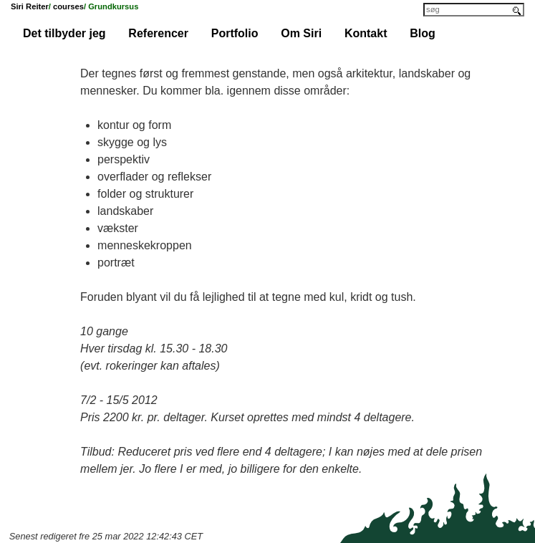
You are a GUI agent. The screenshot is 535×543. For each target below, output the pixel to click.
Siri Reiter (30, 6)
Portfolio (235, 33)
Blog (422, 33)
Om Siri (301, 33)
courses (68, 6)
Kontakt (365, 33)
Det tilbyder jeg (64, 33)
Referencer (158, 33)
